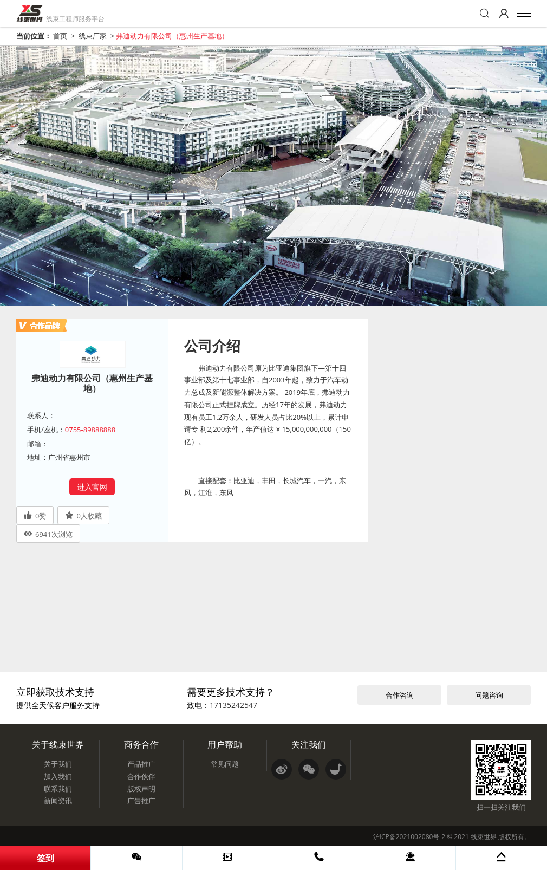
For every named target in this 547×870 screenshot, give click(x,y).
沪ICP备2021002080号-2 (409, 836)
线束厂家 (93, 36)
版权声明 (141, 789)
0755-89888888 (90, 429)
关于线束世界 (58, 744)
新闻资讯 (58, 801)
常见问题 (225, 764)
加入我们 (58, 776)
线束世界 (484, 836)
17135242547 (233, 705)
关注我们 (308, 744)
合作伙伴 (141, 776)
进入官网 (92, 487)
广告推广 (141, 801)
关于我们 (58, 764)
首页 (60, 36)
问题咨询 (489, 695)
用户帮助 (224, 744)
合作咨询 (400, 695)
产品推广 (141, 764)
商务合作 (141, 744)
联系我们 (58, 789)
